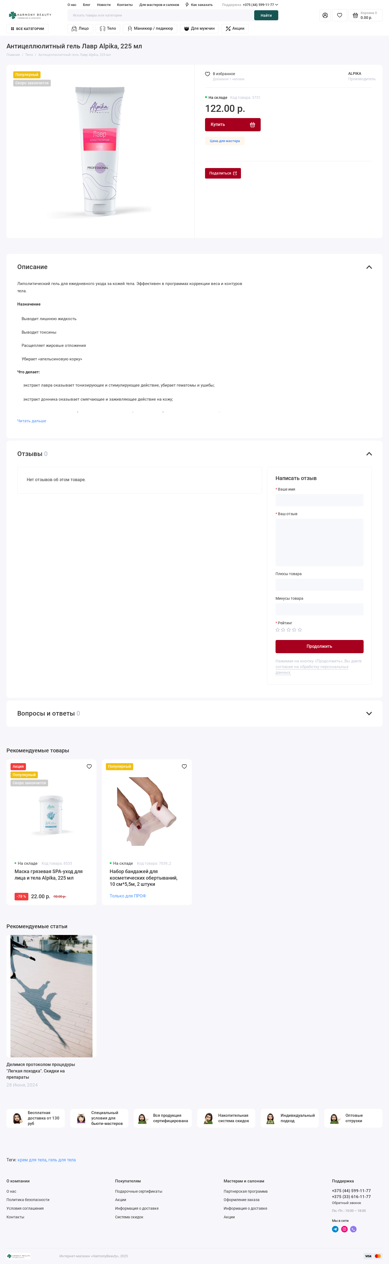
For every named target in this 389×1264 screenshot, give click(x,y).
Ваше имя (286, 489)
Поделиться (223, 173)
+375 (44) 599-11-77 (250, 5)
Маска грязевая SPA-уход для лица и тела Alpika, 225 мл (49, 875)
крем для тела (32, 1159)
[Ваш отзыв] (320, 542)
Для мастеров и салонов (159, 5)
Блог (86, 5)
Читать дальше (31, 420)
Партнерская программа (246, 1191)
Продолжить (319, 646)
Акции (235, 28)
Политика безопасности (27, 1200)
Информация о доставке (137, 1208)
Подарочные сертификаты (138, 1191)
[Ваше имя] (320, 500)
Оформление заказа (242, 1200)
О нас (72, 5)
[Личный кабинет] (325, 15)
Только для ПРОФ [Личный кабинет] (128, 895)
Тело (108, 28)
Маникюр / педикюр (150, 28)
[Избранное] (340, 15)
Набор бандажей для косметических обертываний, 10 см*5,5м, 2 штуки (143, 878)
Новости (103, 5)
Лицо (80, 28)
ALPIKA (354, 73)
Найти (266, 15)
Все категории (27, 29)
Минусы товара (289, 598)
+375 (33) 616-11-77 (351, 1196)
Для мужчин (199, 28)
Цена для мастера (225, 141)
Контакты (125, 5)
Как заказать (199, 5)
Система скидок (129, 1217)
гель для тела (62, 1159)
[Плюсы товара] (320, 585)
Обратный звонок (346, 1203)
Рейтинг (285, 623)
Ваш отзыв (287, 514)
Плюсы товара (289, 574)
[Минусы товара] (320, 609)
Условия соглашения (25, 1208)
